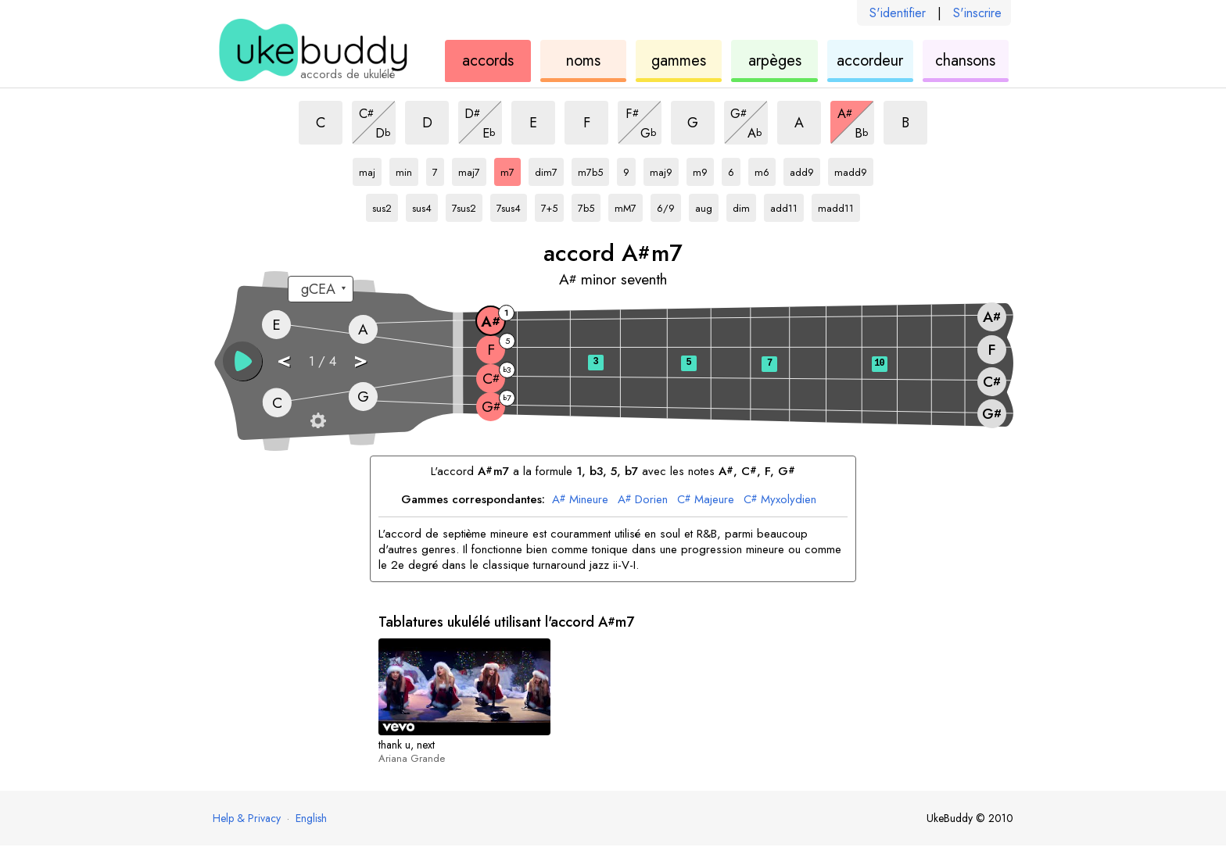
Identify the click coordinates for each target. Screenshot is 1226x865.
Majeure (705, 500)
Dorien (643, 500)
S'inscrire (977, 13)
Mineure (580, 500)
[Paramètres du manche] (318, 420)
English (311, 818)
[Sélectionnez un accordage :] (320, 289)
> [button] (360, 360)
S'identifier (897, 13)
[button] (242, 361)
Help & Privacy (247, 818)
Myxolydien (780, 500)
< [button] (284, 360)
